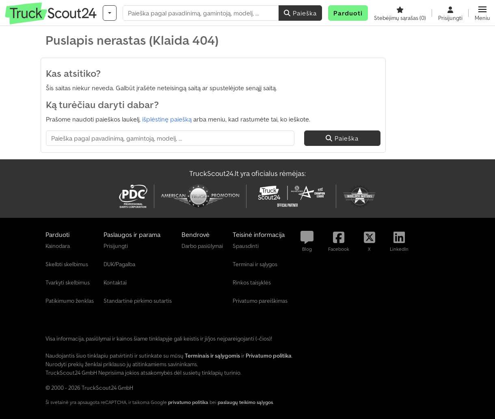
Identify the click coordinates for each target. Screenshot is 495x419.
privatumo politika (188, 402)
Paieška (300, 13)
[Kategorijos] (110, 13)
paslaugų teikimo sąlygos (245, 402)
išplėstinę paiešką (167, 119)
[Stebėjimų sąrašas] (400, 13)
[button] (482, 13)
